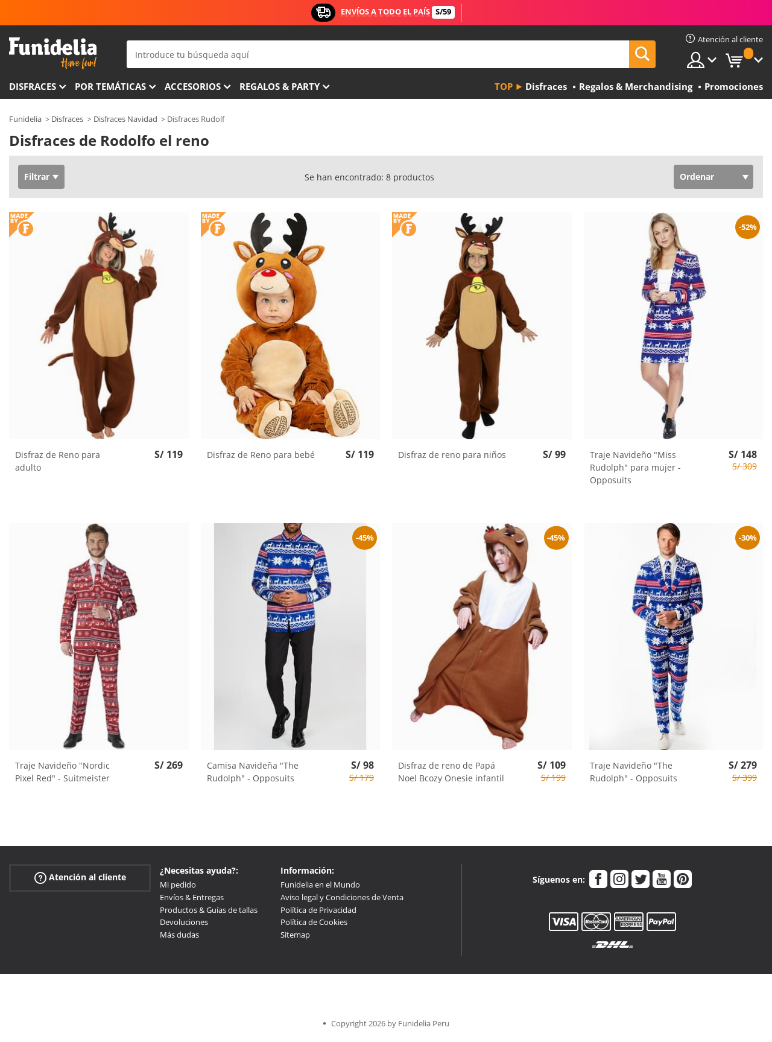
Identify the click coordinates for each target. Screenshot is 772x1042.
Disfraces (32, 86)
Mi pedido (178, 884)
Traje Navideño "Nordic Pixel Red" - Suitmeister (62, 772)
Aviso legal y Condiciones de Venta (341, 897)
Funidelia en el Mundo (320, 884)
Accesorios (193, 86)
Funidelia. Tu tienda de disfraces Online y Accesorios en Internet (52, 53)
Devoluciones (184, 922)
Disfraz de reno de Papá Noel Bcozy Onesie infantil (451, 772)
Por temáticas (110, 86)
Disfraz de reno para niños (452, 454)
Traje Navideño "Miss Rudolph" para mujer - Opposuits (635, 467)
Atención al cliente (80, 877)
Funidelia (25, 118)
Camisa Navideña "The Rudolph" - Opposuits (253, 772)
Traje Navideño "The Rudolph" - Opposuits (633, 772)
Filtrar (36, 176)
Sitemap (295, 934)
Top (504, 86)
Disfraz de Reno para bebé (261, 454)
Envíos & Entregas (192, 897)
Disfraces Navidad (125, 118)
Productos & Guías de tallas (209, 909)
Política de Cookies (313, 922)
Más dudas (179, 934)
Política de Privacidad (318, 909)
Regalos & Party (279, 86)
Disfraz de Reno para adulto (57, 461)
